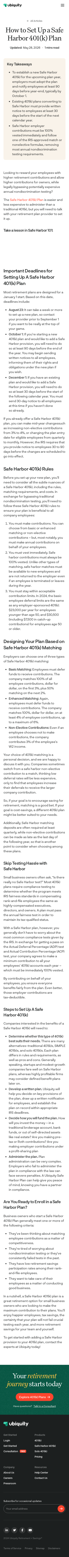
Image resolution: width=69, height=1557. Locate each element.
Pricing (38, 1456)
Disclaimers (54, 1548)
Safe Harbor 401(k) (45, 1445)
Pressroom (9, 1483)
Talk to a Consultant (45, 1406)
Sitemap (40, 1548)
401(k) (38, 1440)
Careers (7, 1477)
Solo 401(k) (41, 1451)
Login (6, 1440)
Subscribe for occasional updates (22, 1500)
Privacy (28, 1548)
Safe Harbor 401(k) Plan (27, 200)
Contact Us (41, 1477)
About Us (8, 1472)
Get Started (10, 1445)
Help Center (41, 1472)
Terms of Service (12, 1548)
